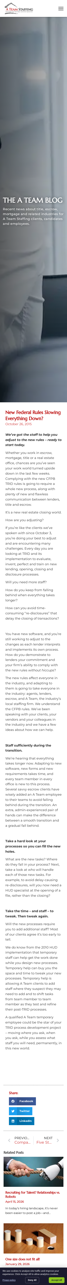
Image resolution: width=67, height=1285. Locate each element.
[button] (61, 8)
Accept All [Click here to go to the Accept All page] (56, 1280)
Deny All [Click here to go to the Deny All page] (32, 1280)
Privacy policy (9, 1280)
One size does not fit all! (22, 1259)
